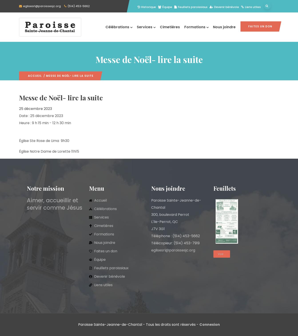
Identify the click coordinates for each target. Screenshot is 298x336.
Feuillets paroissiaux (190, 7)
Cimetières (170, 27)
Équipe (165, 7)
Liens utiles (251, 7)
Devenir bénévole (224, 7)
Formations (196, 27)
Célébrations (118, 27)
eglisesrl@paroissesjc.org (42, 6)
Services (146, 27)
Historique (146, 7)
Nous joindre (224, 27)
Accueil (35, 76)
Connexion (209, 324)
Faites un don (260, 26)
